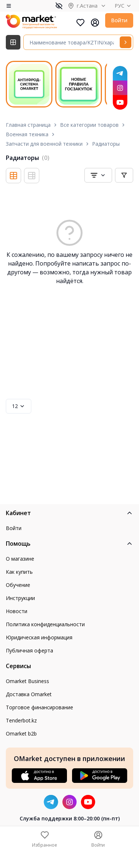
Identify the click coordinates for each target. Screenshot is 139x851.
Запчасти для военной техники (44, 143)
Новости (16, 611)
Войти (119, 20)
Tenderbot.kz (21, 720)
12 (18, 406)
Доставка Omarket (29, 694)
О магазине (20, 558)
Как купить (19, 571)
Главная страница (28, 124)
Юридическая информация (39, 637)
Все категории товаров (89, 124)
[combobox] (98, 175)
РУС (124, 5)
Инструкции (20, 598)
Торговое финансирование (39, 707)
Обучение (18, 584)
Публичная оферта (29, 650)
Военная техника (27, 134)
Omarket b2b (21, 733)
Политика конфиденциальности (45, 624)
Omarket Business (27, 681)
